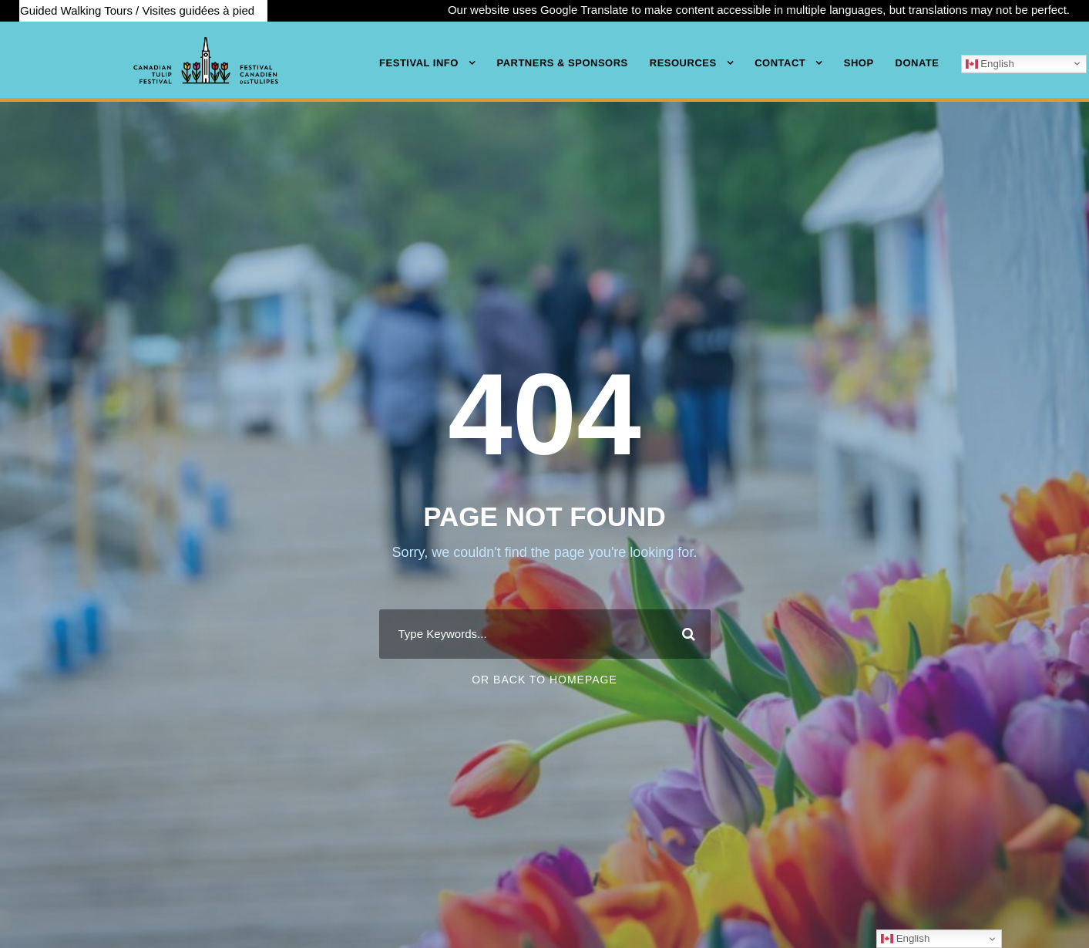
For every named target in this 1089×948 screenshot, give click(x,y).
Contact (780, 63)
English (990, 63)
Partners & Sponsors (561, 63)
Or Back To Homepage (544, 679)
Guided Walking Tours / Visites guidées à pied (137, 10)
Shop (859, 63)
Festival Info (419, 63)
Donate (917, 63)
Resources (683, 63)
